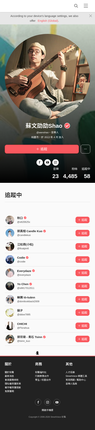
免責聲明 (9, 391)
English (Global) (48, 20)
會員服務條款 (12, 380)
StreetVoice (20, 6)
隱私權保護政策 (13, 383)
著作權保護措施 (13, 387)
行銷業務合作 (42, 376)
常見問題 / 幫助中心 (76, 380)
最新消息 (9, 376)
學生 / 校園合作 (43, 380)
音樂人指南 (71, 383)
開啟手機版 (47, 410)
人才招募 (70, 372)
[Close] (90, 16)
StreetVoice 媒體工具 (76, 376)
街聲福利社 (41, 372)
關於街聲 (9, 372)
